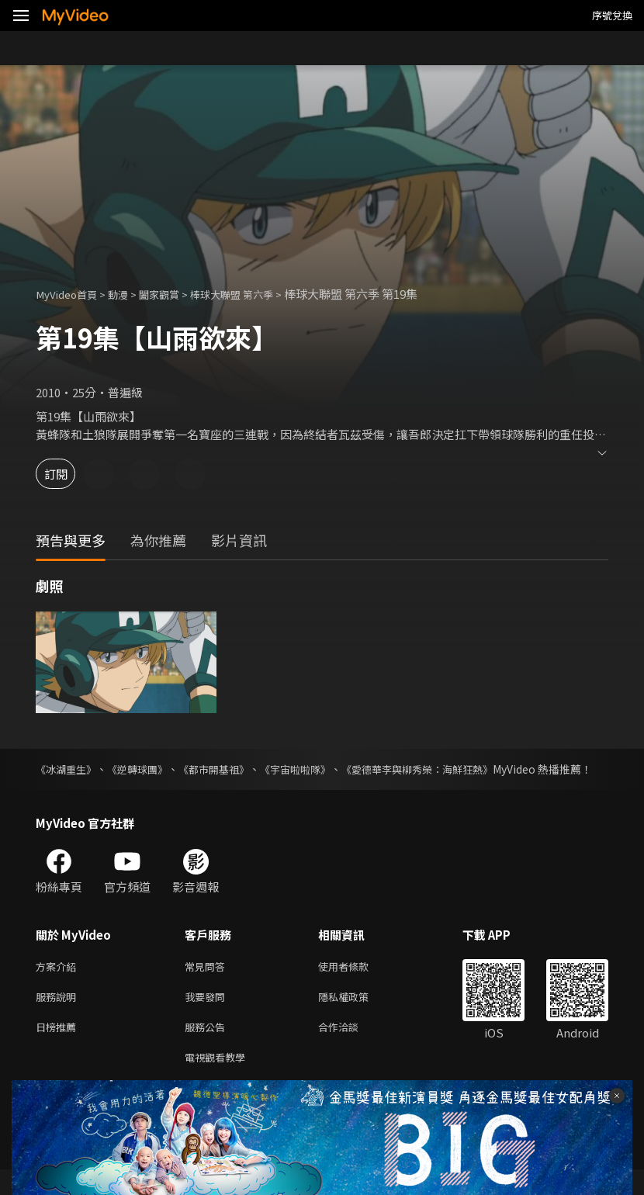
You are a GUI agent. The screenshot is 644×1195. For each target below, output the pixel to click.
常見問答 (208, 983)
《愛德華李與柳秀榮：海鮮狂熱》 (447, 769)
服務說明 (59, 1016)
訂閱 (66, 474)
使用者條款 (356, 983)
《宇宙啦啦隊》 (316, 769)
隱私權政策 (356, 1016)
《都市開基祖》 (228, 769)
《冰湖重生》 (68, 769)
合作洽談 (350, 1049)
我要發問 (208, 1016)
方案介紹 (59, 983)
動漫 (128, 294)
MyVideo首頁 (71, 294)
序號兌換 (612, 15)
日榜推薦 (59, 1049)
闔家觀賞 (174, 294)
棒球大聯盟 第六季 (256, 294)
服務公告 (208, 1049)
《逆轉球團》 (145, 769)
